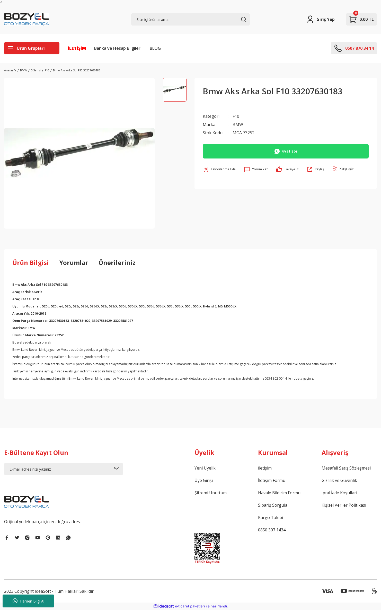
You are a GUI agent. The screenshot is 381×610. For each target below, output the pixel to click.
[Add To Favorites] (219, 169)
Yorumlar (73, 262)
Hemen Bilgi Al (28, 601)
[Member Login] (320, 19)
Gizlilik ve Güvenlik (339, 480)
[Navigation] (31, 48)
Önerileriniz (117, 262)
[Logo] (26, 19)
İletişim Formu (271, 480)
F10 (236, 116)
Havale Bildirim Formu (279, 493)
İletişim (265, 468)
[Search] (190, 19)
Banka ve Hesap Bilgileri (117, 48)
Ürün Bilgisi (30, 262)
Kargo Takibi (270, 517)
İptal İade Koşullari (339, 493)
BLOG (155, 48)
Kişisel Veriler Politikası (344, 505)
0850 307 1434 (272, 530)
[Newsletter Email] (63, 469)
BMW (238, 124)
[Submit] (118, 469)
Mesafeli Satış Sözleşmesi (346, 468)
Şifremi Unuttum (210, 493)
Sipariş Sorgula (272, 505)
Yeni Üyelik (205, 468)
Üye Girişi (203, 480)
